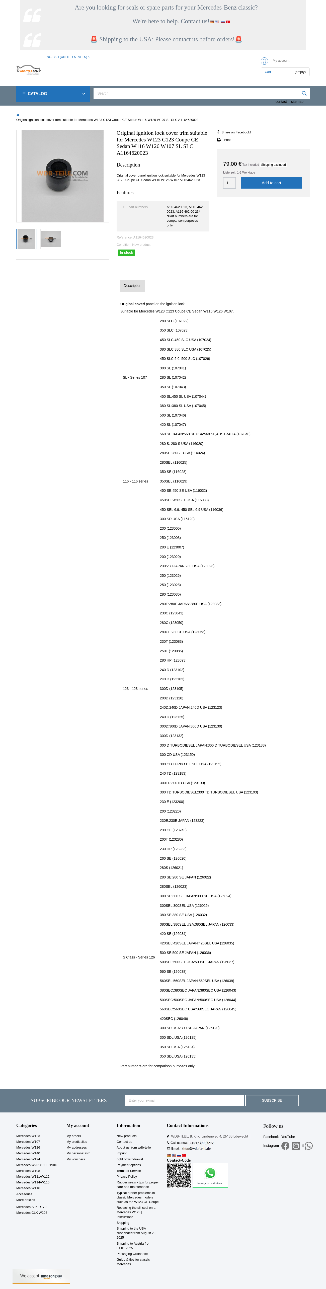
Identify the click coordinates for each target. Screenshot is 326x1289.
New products (126, 1136)
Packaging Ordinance (132, 1254)
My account (77, 1125)
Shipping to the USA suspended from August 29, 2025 (136, 1233)
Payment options (129, 1165)
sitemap (297, 102)
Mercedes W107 (28, 1142)
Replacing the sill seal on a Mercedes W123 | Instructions (136, 1212)
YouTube (288, 1137)
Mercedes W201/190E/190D (36, 1165)
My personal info (78, 1153)
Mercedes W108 (28, 1171)
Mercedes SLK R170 (31, 1207)
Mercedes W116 (28, 1188)
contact (281, 102)
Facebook (271, 1137)
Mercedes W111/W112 (32, 1176)
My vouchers (75, 1159)
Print (227, 140)
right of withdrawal (130, 1159)
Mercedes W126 (28, 1147)
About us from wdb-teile (134, 1147)
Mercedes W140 (28, 1153)
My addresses (76, 1147)
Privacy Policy (127, 1176)
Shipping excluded (273, 165)
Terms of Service (129, 1171)
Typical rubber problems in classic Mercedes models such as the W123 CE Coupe (138, 1197)
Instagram (271, 1146)
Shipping (123, 1223)
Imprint (122, 1153)
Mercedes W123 (28, 1136)
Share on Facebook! (236, 132)
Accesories (24, 1194)
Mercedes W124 (28, 1159)
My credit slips (76, 1142)
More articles (25, 1200)
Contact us (124, 1142)
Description (132, 286)
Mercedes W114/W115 (32, 1182)
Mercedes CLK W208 (31, 1213)
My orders (73, 1136)
